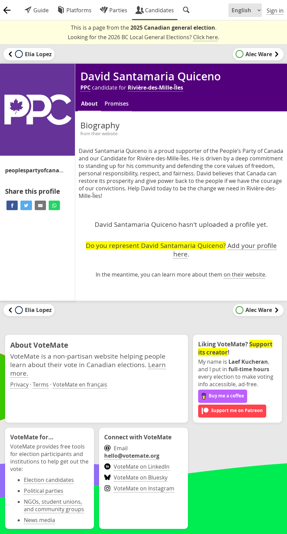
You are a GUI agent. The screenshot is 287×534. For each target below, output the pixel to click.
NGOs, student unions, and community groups (54, 505)
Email (131, 451)
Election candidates (49, 480)
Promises (117, 103)
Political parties (43, 490)
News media (39, 520)
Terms (41, 384)
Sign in (275, 10)
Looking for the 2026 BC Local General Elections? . (143, 37)
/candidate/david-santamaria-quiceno (35, 170)
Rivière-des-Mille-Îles (155, 87)
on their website (244, 274)
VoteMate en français (80, 384)
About (89, 103)
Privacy (19, 384)
